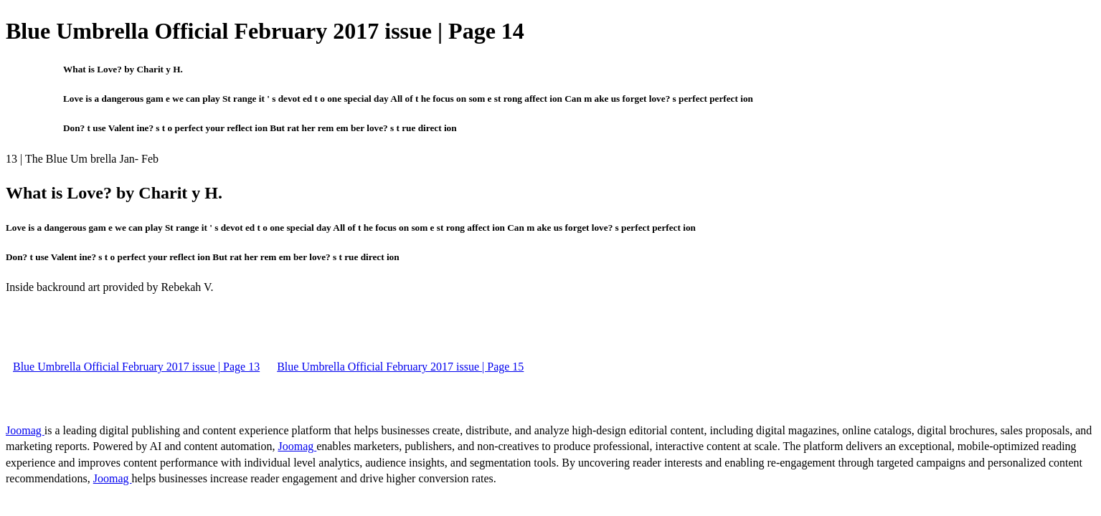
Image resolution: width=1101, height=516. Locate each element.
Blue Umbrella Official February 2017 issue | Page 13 (136, 366)
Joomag (25, 430)
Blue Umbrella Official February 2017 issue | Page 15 (400, 366)
